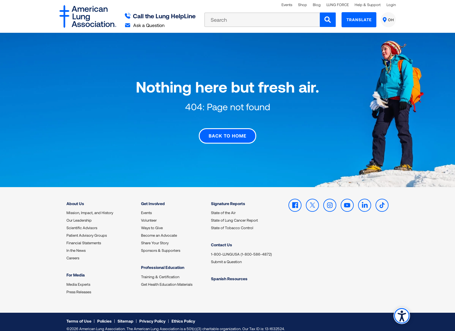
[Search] (328, 19)
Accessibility (401, 315)
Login (391, 5)
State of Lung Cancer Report (234, 214)
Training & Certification (160, 270)
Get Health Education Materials (166, 278)
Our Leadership (79, 214)
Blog (317, 5)
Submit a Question (226, 255)
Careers (72, 252)
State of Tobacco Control (232, 222)
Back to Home (227, 130)
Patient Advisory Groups (86, 229)
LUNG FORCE (337, 5)
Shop (302, 5)
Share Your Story (155, 237)
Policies (104, 314)
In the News (76, 244)
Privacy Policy (152, 314)
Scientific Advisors (81, 222)
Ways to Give (152, 222)
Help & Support (368, 5)
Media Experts (78, 278)
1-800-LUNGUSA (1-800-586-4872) (241, 248)
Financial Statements (83, 237)
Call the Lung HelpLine (160, 15)
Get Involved (153, 197)
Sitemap (125, 314)
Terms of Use (78, 314)
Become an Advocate (159, 229)
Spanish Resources (229, 272)
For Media (75, 269)
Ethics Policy (183, 314)
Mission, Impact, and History (89, 207)
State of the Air (223, 207)
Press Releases (78, 285)
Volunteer (149, 214)
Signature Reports (228, 197)
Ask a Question (145, 25)
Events (286, 5)
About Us (75, 197)
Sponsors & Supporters (160, 244)
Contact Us (221, 238)
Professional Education (162, 261)
